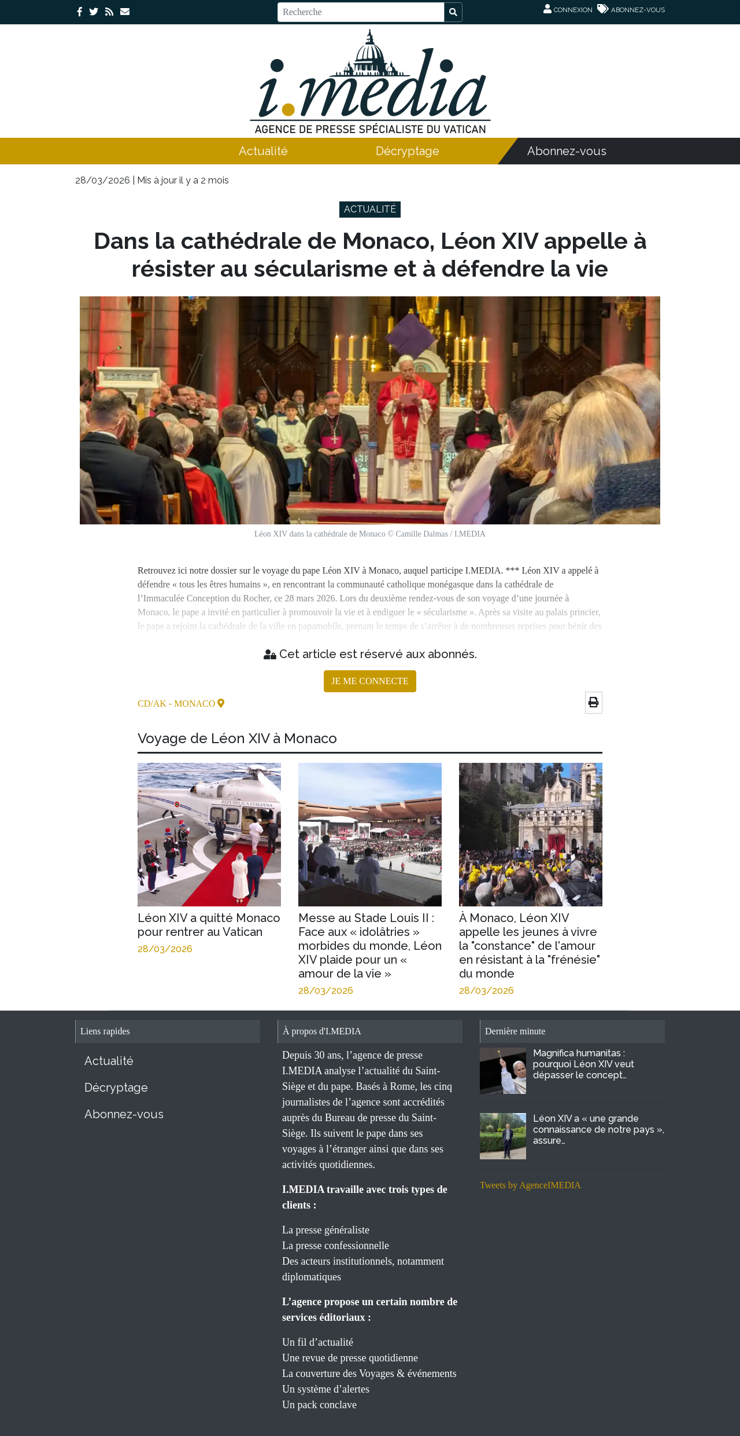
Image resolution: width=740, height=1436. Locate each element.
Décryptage (407, 151)
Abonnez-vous (566, 151)
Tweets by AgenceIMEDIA (530, 1185)
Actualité (263, 151)
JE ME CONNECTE (369, 681)
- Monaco (193, 703)
